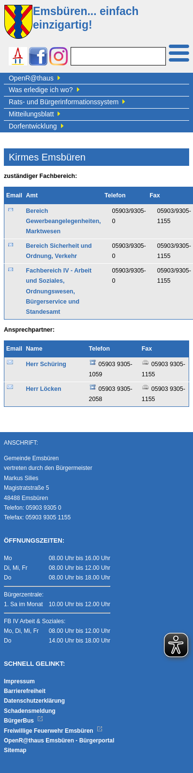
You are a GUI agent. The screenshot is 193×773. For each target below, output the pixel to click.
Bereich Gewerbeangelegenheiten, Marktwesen (63, 221)
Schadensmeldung (30, 711)
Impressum (19, 681)
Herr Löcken (43, 389)
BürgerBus (23, 720)
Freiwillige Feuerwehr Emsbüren (53, 730)
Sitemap (15, 750)
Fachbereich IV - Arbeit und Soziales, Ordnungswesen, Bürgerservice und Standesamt (59, 291)
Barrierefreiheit (24, 691)
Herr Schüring (46, 364)
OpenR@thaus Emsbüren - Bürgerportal (59, 740)
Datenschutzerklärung (34, 700)
